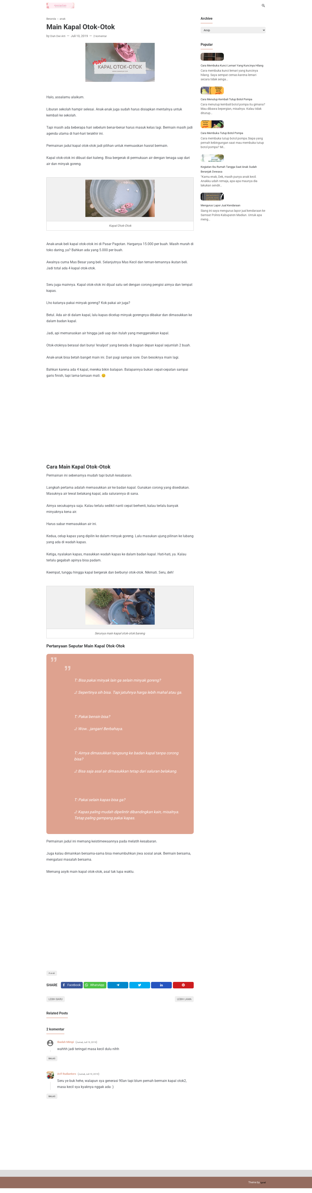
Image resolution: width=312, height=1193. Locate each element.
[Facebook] (72, 987)
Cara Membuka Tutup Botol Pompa (228, 185)
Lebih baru (57, 1003)
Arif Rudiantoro (69, 1078)
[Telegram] (121, 987)
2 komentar (103, 36)
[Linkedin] (163, 987)
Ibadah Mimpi (68, 1046)
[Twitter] (97, 987)
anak (54, 973)
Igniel (262, 1186)
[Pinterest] (184, 987)
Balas (53, 1063)
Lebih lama (182, 1003)
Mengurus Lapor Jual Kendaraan (226, 286)
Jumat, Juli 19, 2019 (93, 1046)
